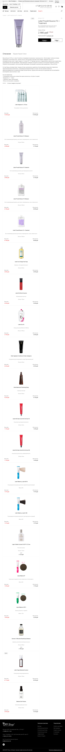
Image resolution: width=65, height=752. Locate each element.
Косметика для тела (42, 732)
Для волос (13, 11)
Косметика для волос (43, 728)
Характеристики (19, 54)
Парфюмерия (33, 11)
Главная (4, 15)
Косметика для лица (42, 730)
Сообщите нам (49, 35)
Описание (7, 54)
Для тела (26, 11)
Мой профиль (57, 728)
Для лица (20, 11)
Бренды (6, 11)
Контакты (51, 1)
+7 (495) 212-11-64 (7, 731)
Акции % (40, 11)
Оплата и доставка (58, 726)
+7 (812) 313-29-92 (44, 6)
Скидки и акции (57, 730)
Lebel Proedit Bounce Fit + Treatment (14, 15)
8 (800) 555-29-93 (7, 741)
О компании (56, 732)
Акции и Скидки (41, 736)
